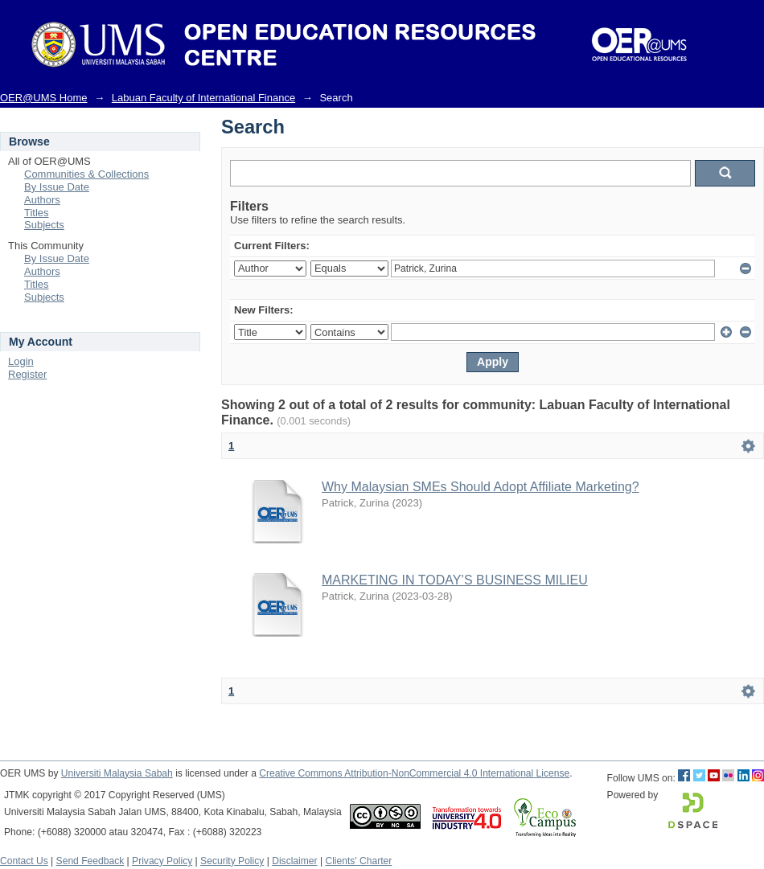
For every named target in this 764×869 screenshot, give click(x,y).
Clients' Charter (358, 861)
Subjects (44, 225)
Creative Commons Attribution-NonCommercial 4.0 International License (414, 773)
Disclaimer (294, 861)
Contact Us (24, 861)
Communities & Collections (86, 174)
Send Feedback (90, 861)
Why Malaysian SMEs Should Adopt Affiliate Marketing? (480, 487)
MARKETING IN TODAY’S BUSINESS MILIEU (455, 580)
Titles (36, 213)
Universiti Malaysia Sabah (117, 773)
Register (27, 374)
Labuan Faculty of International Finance (203, 98)
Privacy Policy (162, 861)
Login (21, 361)
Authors (42, 200)
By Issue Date (56, 187)
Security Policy (232, 861)
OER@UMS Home (44, 98)
